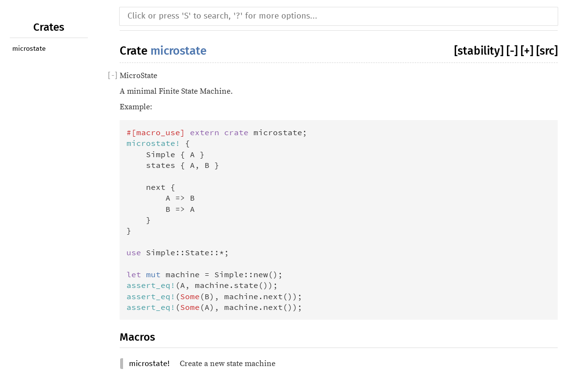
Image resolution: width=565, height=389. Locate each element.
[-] (512, 51)
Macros (137, 337)
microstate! (149, 364)
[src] (547, 51)
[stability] (478, 51)
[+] (527, 51)
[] (112, 75)
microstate (29, 48)
